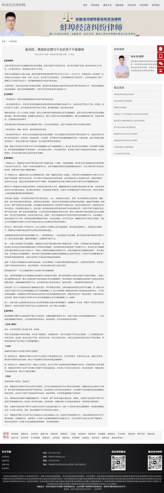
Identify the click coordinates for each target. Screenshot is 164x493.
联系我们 (156, 5)
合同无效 (56, 438)
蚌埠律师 (75, 438)
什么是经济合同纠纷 (122, 154)
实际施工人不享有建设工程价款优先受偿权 (131, 114)
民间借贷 (95, 5)
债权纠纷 (5, 461)
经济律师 (144, 5)
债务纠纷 (5, 464)
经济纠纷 (13, 41)
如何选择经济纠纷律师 (123, 101)
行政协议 (85, 438)
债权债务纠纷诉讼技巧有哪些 (125, 140)
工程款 (73, 434)
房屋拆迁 (64, 434)
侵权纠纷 (65, 438)
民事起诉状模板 (120, 107)
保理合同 (46, 438)
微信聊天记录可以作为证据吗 (125, 134)
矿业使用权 (35, 438)
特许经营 (24, 438)
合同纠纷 (34, 434)
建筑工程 (107, 5)
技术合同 (95, 438)
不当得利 (121, 434)
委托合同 (150, 434)
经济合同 (132, 5)
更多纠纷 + (117, 438)
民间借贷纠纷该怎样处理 (124, 94)
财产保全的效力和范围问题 (125, 127)
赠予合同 (140, 434)
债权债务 (119, 5)
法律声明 (97, 489)
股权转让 (111, 434)
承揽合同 (130, 434)
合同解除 (101, 434)
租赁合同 (91, 434)
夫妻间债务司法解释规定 (124, 147)
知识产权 (14, 438)
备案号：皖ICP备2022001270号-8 (78, 489)
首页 (85, 5)
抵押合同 (54, 434)
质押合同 (105, 438)
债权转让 (24, 434)
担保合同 (81, 434)
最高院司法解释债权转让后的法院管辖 (129, 121)
